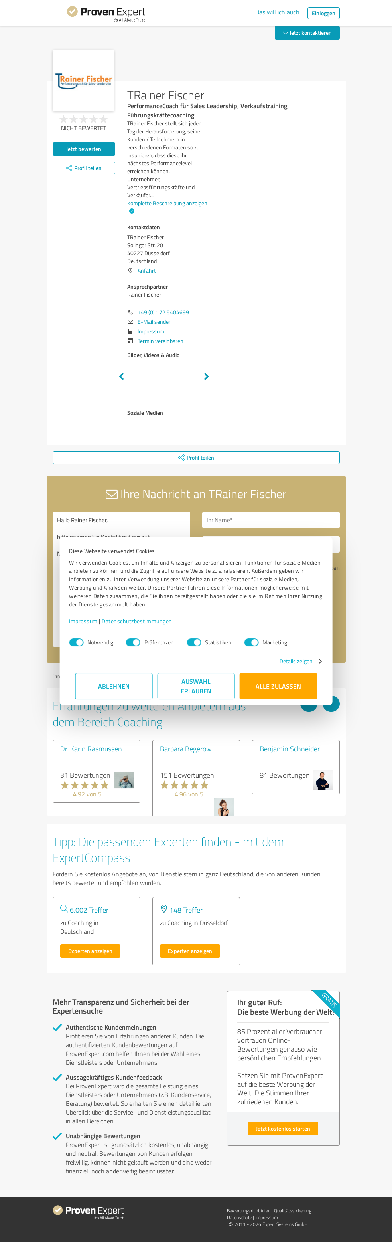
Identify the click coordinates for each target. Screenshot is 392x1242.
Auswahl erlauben (196, 686)
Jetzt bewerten (83, 149)
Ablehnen (114, 686)
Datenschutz (239, 1217)
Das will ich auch (277, 12)
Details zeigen (289, 661)
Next (207, 377)
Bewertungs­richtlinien (248, 1210)
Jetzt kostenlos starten (283, 1128)
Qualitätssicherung (292, 1210)
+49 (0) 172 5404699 (163, 312)
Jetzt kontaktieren (307, 32)
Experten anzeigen (90, 951)
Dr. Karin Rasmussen (91, 748)
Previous (121, 377)
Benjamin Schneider (290, 748)
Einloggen (323, 13)
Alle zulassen (278, 686)
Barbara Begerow (186, 748)
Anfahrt (147, 270)
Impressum (89, 621)
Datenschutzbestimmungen (143, 621)
